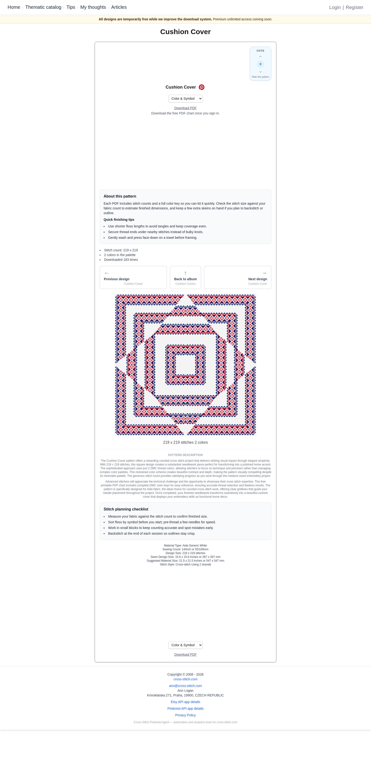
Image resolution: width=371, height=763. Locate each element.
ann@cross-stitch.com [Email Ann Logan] (185, 686)
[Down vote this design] (260, 72)
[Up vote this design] (260, 56)
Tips (70, 7)
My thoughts (93, 7)
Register (354, 7)
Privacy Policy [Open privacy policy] (185, 715)
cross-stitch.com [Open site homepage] (185, 679)
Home (14, 7)
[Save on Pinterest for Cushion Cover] (201, 87)
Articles (119, 7)
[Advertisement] (185, 152)
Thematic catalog (43, 7)
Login (335, 7)
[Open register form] (185, 108)
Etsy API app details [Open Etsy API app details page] (185, 702)
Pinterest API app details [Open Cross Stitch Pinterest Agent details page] (186, 708)
